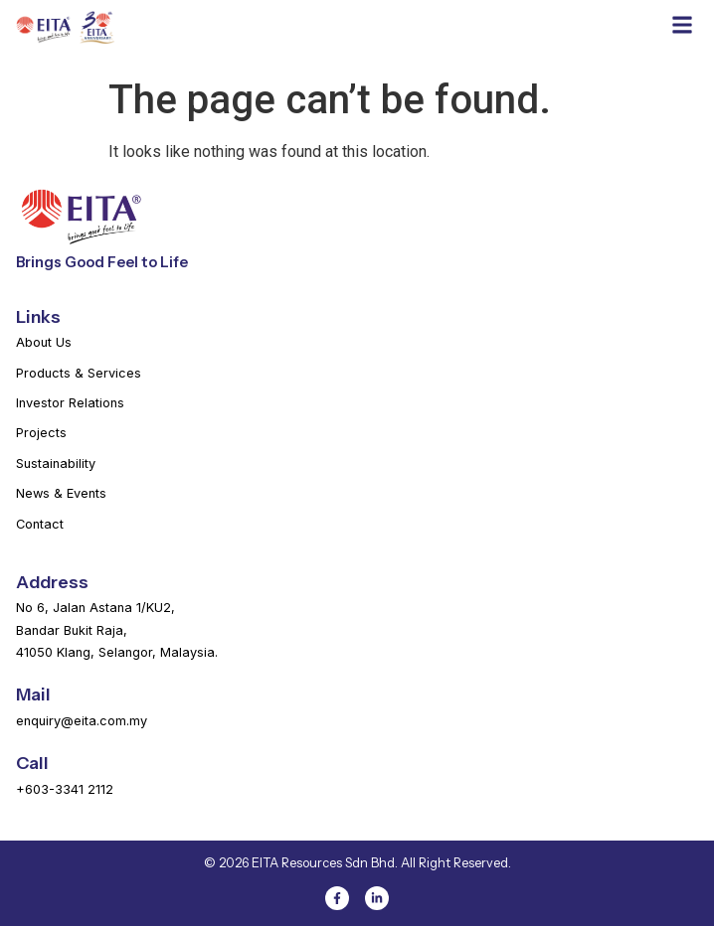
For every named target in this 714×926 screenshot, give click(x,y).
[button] (681, 24)
